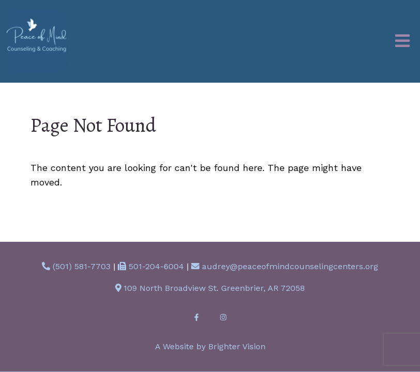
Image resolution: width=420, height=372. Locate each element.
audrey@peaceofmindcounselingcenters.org (290, 266)
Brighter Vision (237, 346)
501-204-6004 (156, 266)
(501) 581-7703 (82, 266)
